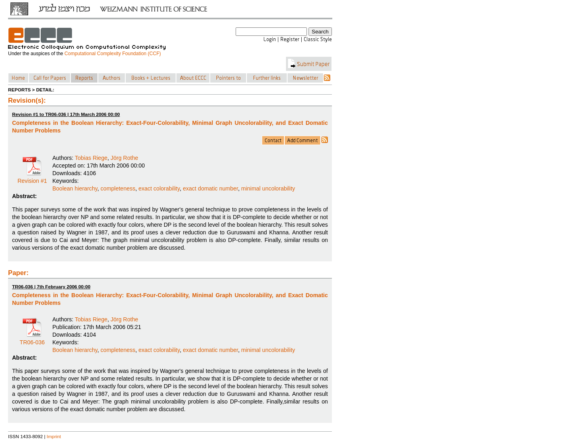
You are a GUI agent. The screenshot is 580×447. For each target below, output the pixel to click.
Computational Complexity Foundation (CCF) (112, 53)
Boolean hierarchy (74, 188)
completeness (118, 188)
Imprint (54, 436)
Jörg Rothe (124, 158)
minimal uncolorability (268, 188)
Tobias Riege (91, 158)
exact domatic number (210, 188)
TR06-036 (32, 339)
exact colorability (159, 188)
